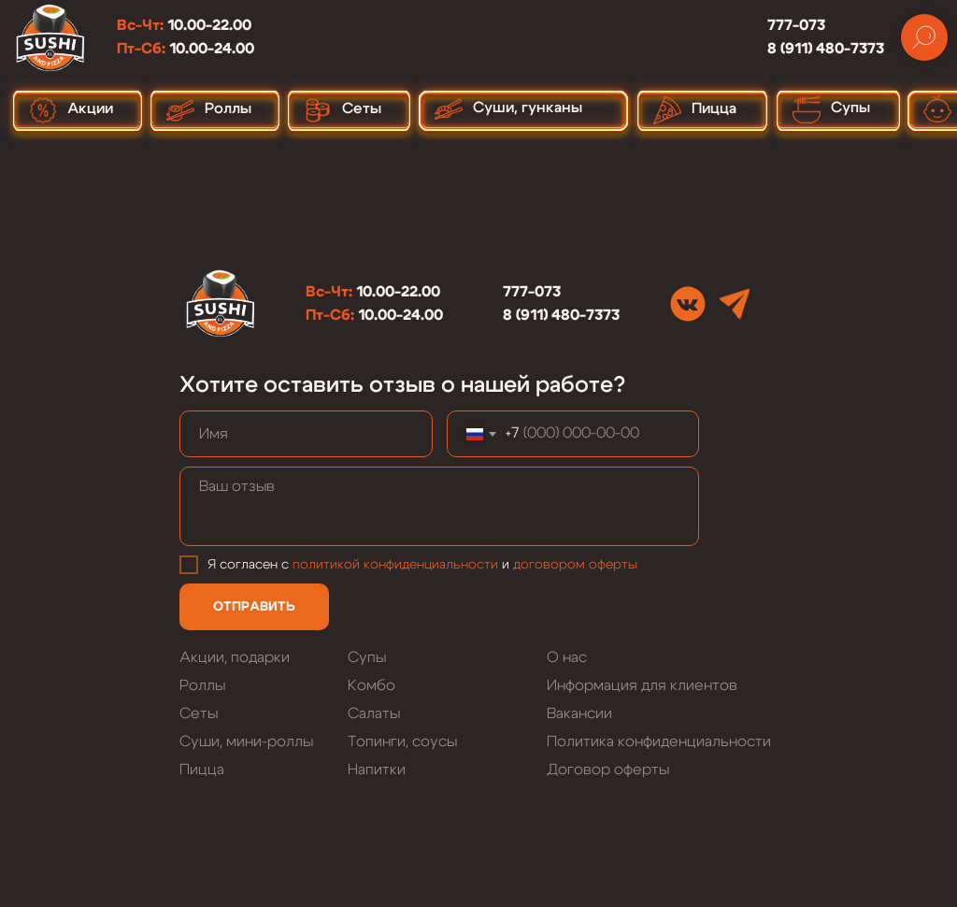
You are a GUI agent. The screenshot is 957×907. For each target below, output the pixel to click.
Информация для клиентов (642, 685)
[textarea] (439, 506)
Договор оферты (608, 769)
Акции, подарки (234, 657)
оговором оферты (579, 564)
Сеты (198, 713)
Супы (367, 657)
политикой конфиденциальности (395, 564)
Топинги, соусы (402, 741)
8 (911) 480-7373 (825, 48)
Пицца (201, 769)
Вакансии (579, 713)
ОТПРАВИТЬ (254, 606)
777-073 (796, 25)
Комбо (371, 685)
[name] (306, 433)
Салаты (374, 713)
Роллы (202, 685)
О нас (567, 657)
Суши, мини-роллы (246, 741)
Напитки (377, 769)
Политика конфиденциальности (659, 741)
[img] (688, 304)
